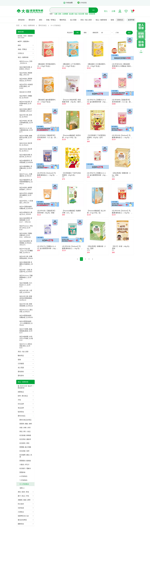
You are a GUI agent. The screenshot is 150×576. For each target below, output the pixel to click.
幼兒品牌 (21, 404)
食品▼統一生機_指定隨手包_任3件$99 (25, 270)
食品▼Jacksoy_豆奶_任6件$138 (25, 62)
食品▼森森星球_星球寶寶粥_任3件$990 (26, 161)
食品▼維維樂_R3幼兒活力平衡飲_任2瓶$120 (26, 338)
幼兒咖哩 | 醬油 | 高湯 (25, 456)
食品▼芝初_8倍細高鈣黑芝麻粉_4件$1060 (26, 86)
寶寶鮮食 (22, 472)
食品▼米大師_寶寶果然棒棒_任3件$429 (26, 305)
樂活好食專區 (22, 520)
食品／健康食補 (101, 20)
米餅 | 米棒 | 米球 (24, 427)
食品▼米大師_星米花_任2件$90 (25, 116)
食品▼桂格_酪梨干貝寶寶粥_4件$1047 (25, 110)
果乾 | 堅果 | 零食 (23, 492)
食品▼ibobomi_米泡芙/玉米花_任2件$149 (26, 227)
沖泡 (19, 400)
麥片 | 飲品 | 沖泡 (23, 496)
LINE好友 (82, 3)
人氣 (77, 32)
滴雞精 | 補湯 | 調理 (24, 500)
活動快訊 (120, 20)
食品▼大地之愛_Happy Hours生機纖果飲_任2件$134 (26, 250)
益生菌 (71, 14)
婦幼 (40, 20)
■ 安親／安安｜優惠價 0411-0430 (25, 36)
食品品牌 (21, 408)
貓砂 (86, 14)
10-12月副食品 (24, 484)
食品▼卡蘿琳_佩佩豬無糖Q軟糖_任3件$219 (25, 331)
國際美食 (21, 524)
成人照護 (73, 20)
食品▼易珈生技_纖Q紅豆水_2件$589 (25, 213)
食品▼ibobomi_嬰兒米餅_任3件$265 (26, 310)
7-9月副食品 (23, 480)
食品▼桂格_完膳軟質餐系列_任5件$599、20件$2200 (25, 235)
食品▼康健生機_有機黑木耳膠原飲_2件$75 (26, 264)
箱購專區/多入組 (23, 516)
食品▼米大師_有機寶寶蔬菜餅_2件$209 (26, 257)
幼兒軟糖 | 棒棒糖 (25, 435)
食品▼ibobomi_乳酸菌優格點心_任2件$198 (26, 277)
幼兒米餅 (81, 14)
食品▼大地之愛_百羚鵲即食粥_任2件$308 (25, 103)
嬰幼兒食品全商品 (25, 420)
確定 (129, 32)
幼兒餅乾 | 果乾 (24, 443)
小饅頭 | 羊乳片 (24, 464)
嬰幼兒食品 (21, 416)
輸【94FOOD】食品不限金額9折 (25, 387)
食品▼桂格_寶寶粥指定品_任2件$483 (25, 79)
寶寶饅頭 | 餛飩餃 (25, 460)
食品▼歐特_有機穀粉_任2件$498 (25, 97)
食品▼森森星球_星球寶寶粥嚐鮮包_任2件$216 (26, 181)
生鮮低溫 (21, 508)
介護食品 (21, 512)
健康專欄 (131, 20)
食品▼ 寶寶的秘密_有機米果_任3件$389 (26, 207)
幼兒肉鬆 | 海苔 (24, 451)
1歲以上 (22, 488)
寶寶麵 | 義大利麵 (25, 447)
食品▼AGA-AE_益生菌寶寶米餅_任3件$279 (26, 130)
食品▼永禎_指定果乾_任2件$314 (25, 150)
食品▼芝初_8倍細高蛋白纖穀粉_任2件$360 (26, 195)
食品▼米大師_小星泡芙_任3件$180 (25, 291)
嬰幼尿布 (32, 20)
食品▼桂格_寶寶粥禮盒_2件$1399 (25, 74)
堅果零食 (21, 412)
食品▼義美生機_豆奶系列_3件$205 (25, 68)
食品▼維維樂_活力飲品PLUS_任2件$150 (25, 285)
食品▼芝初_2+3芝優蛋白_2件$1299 (26, 202)
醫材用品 (63, 20)
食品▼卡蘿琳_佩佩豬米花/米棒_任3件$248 (25, 137)
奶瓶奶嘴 (92, 14)
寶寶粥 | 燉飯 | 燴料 (25, 424)
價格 (85, 32)
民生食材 (21, 504)
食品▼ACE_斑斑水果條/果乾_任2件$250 (25, 346)
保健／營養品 (51, 20)
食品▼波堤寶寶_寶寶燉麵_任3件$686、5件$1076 (26, 243)
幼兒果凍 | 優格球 (25, 439)
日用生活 (21, 53)
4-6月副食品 (23, 476)
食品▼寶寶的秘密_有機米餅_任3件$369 (26, 316)
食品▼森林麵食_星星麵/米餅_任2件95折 (25, 168)
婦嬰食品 (21, 392)
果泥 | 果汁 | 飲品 (24, 431)
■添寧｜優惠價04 (23, 41)
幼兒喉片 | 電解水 (25, 468)
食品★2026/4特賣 (25, 92)
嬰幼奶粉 (21, 20)
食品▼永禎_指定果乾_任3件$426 (25, 144)
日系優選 (21, 363)
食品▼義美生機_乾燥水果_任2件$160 (25, 155)
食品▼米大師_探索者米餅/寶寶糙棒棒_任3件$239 (26, 298)
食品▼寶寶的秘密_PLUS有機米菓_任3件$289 (26, 323)
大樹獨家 (65, 14)
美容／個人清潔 (86, 20)
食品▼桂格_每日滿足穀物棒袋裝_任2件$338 (26, 122)
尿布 (59, 14)
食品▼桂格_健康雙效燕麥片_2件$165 (25, 188)
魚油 (75, 14)
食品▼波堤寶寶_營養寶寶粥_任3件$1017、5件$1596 (25, 220)
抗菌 (55, 14)
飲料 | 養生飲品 (23, 396)
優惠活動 (21, 32)
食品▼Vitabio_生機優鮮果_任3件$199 (25, 175)
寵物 (112, 20)
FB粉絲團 (68, 3)
